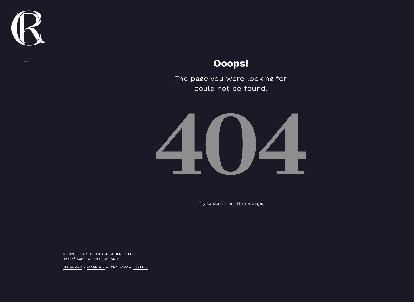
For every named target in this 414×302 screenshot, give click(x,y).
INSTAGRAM (72, 267)
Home (243, 203)
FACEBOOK (96, 267)
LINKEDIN (140, 267)
